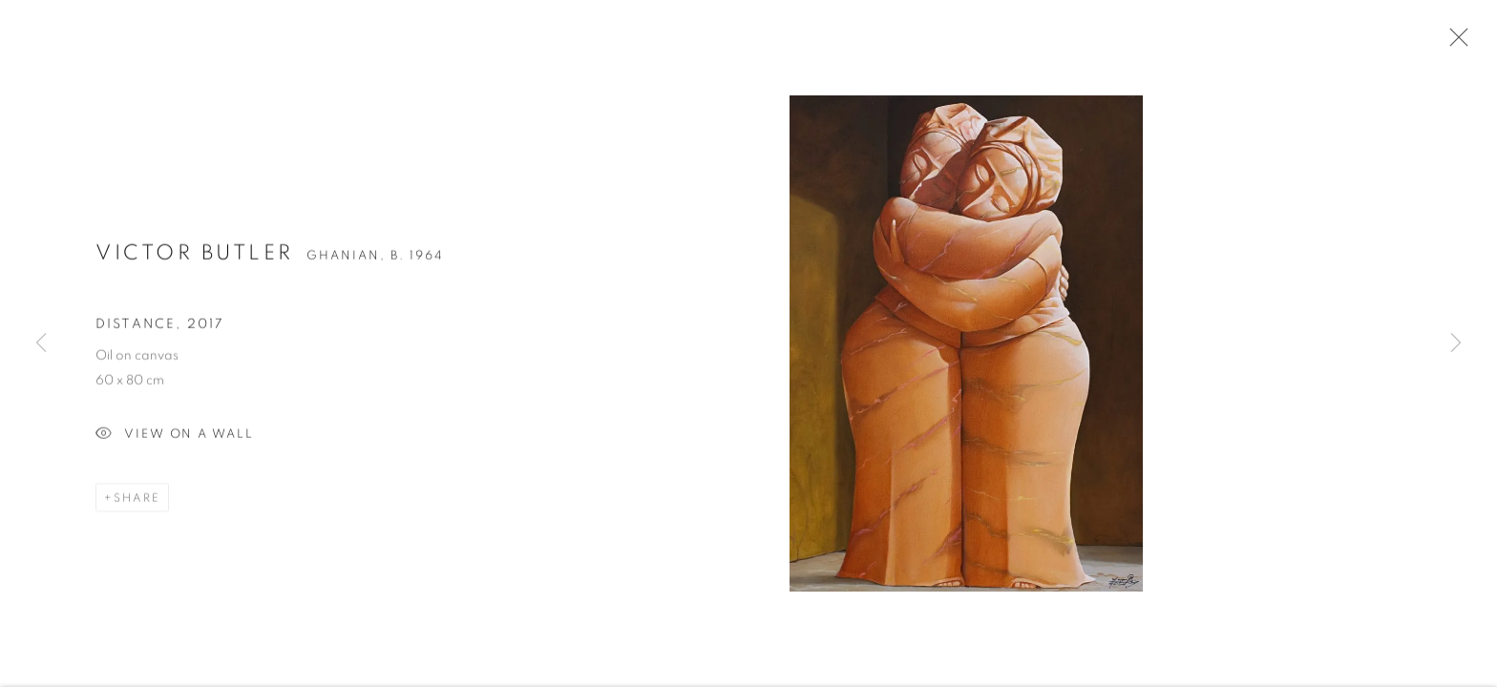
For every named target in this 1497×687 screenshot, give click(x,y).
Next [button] (1456, 343)
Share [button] (137, 503)
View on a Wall (174, 440)
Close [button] (1454, 43)
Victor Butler (194, 258)
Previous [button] (41, 343)
